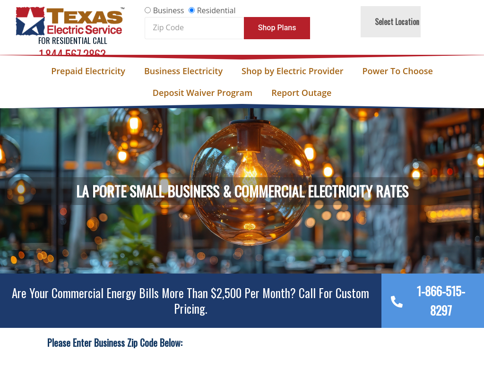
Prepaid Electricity (88, 71)
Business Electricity (183, 71)
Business (168, 10)
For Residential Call (72, 40)
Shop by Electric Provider (292, 71)
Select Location (397, 21)
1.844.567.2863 (72, 54)
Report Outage (301, 92)
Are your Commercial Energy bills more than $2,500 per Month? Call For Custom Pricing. (190, 300)
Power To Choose (397, 71)
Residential (216, 10)
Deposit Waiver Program (202, 92)
